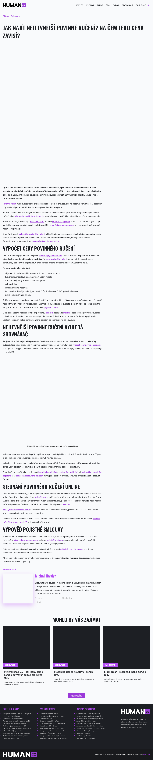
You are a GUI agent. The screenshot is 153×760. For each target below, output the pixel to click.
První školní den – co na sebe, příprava (16, 733)
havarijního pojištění (47, 472)
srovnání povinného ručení (62, 225)
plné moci (66, 504)
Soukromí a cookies (83, 733)
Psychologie (127, 5)
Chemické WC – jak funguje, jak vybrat (89, 731)
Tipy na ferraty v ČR (46, 718)
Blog (38, 602)
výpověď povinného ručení (26, 540)
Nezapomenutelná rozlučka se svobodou (54, 731)
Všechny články (76, 695)
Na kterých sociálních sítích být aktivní (53, 738)
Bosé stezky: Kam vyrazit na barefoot (53, 728)
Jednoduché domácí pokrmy (13, 718)
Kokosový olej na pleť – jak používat (88, 723)
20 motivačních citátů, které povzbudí (89, 718)
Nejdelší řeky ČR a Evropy (49, 726)
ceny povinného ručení (56, 259)
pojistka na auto (37, 221)
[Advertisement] (76, 63)
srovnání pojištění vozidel (50, 255)
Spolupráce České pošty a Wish (51, 733)
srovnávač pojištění (61, 221)
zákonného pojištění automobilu (29, 216)
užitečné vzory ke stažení (71, 549)
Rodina (100, 5)
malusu (66, 312)
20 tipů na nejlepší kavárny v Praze (52, 716)
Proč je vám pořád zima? (11, 738)
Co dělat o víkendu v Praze (49, 714)
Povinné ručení (9, 203)
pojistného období (55, 540)
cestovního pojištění (68, 472)
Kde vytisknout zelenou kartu (16, 509)
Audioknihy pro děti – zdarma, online (16, 736)
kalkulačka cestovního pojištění (29, 475)
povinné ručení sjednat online (45, 241)
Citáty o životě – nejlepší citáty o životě (90, 716)
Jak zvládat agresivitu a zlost (86, 721)
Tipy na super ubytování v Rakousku (52, 723)
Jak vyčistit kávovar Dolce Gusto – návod (90, 728)
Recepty (79, 5)
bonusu (49, 312)
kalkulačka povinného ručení (32, 234)
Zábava (116, 5)
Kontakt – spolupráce (83, 736)
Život (108, 5)
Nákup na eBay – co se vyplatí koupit (52, 736)
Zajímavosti (141, 5)
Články (6, 16)
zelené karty (40, 497)
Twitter (39, 598)
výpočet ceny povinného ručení (87, 345)
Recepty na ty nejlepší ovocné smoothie (16, 721)
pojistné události (51, 307)
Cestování (90, 5)
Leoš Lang (146, 754)
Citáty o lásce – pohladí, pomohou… (88, 714)
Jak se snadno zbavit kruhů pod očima (89, 726)
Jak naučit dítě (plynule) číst (12, 731)
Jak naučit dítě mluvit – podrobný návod (17, 728)
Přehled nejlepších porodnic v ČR (14, 726)
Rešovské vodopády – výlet (49, 721)
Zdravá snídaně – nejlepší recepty (14, 723)
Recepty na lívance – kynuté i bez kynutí (17, 714)
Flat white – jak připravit (11, 716)
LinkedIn (67, 598)
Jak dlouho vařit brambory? (85, 738)
